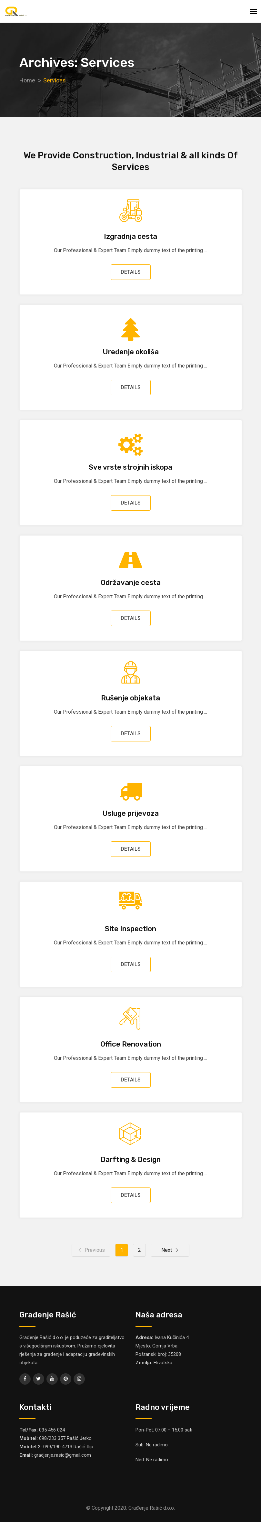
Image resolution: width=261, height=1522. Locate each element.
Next (170, 1250)
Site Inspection (130, 928)
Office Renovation (130, 1044)
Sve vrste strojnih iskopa (130, 467)
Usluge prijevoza (130, 813)
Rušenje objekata (130, 698)
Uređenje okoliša (131, 351)
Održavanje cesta (131, 582)
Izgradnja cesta (130, 236)
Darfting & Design (131, 1159)
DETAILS (131, 272)
